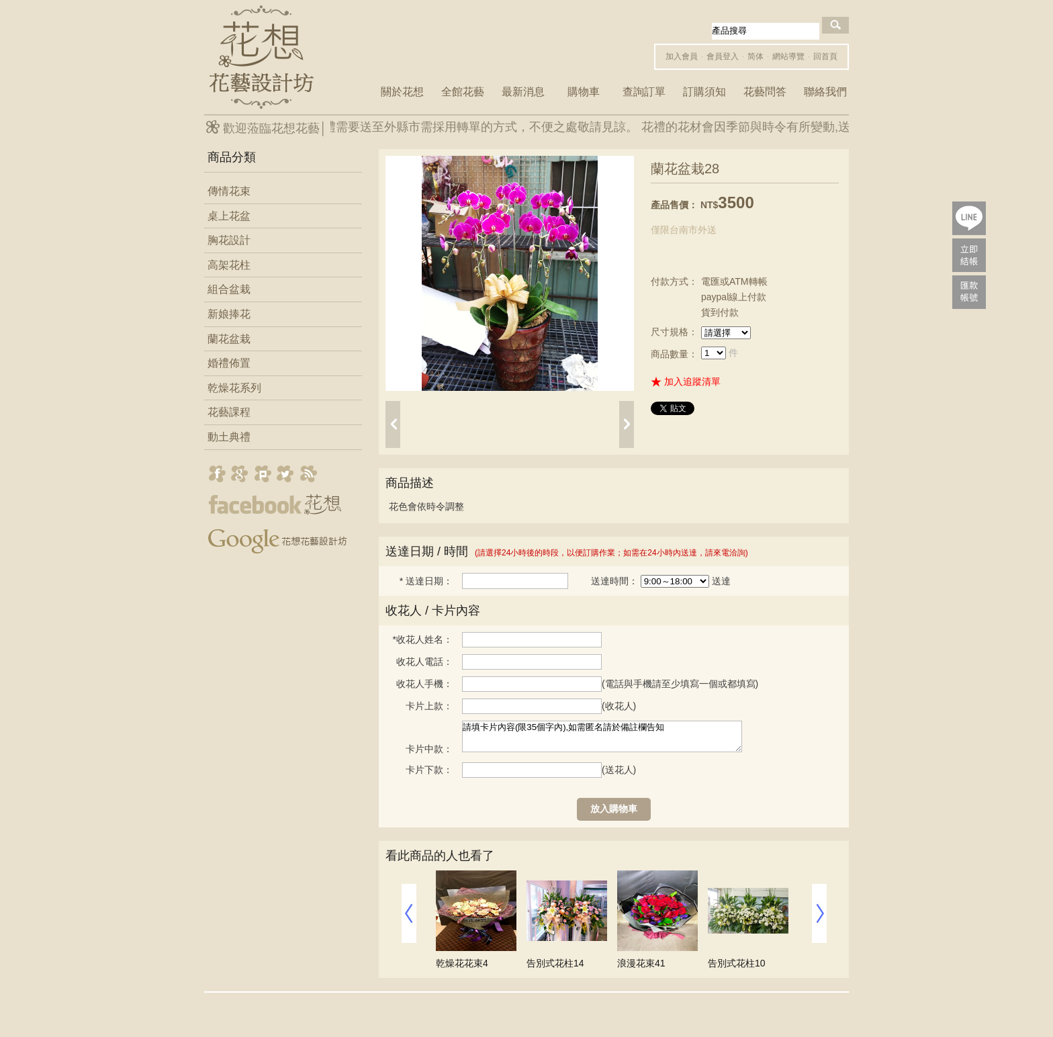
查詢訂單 (644, 91)
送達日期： (426, 581)
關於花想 (402, 91)
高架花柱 (229, 265)
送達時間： (614, 581)
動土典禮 (229, 437)
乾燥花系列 (234, 388)
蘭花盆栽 (229, 339)
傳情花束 (229, 191)
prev (392, 424)
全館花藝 (462, 91)
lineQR (969, 218)
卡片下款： (429, 769)
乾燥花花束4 (462, 963)
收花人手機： (424, 683)
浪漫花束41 (641, 963)
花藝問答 (764, 91)
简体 (755, 56)
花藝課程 (229, 412)
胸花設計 (229, 240)
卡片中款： (429, 748)
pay (969, 255)
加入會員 (682, 56)
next (626, 424)
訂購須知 (704, 91)
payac (969, 292)
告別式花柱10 (737, 963)
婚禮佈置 (229, 363)
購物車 (583, 91)
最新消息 (523, 91)
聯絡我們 (825, 91)
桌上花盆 (229, 216)
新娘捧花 (229, 314)
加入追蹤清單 (692, 381)
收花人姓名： (423, 639)
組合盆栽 (229, 289)
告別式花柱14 (555, 963)
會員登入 (722, 56)
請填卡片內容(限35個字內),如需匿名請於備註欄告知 (602, 736)
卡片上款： (429, 706)
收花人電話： (424, 661)
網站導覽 (788, 56)
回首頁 (825, 56)
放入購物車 (613, 808)
